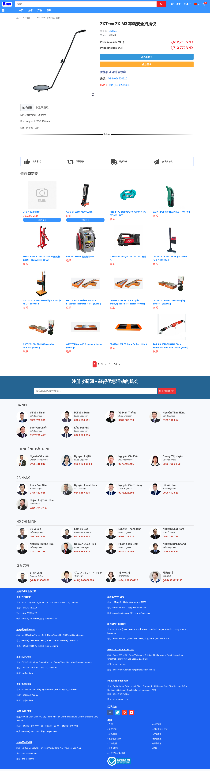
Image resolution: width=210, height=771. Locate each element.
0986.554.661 (82, 422)
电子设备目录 (114, 741)
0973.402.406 (126, 466)
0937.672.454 (37, 538)
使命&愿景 (113, 750)
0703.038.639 (126, 538)
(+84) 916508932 (39, 582)
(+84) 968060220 (84, 582)
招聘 (155, 750)
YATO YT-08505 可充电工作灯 (81, 211)
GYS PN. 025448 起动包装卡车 (81, 256)
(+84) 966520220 (29, 615)
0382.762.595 (37, 422)
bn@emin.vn (27, 675)
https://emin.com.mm (159, 640)
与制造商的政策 (160, 731)
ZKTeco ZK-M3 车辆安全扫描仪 (46, 18)
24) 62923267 (123, 84)
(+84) (111, 78)
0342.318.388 (37, 553)
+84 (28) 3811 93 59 (50, 642)
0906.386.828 (82, 553)
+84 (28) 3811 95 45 (30, 648)
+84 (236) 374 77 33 (69, 728)
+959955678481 (135, 640)
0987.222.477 (37, 437)
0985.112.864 (170, 422)
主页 (21, 10)
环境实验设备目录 (116, 755)
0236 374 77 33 (39, 509)
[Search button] (161, 4)
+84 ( (112, 84)
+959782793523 (120, 640)
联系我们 (112, 736)
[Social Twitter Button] (117, 714)
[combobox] (84, 4)
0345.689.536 (82, 494)
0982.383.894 (126, 422)
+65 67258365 (139, 609)
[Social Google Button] (124, 714)
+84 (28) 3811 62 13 (69, 642)
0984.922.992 (126, 553)
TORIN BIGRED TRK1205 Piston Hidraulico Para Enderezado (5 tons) (169, 346)
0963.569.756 (82, 437)
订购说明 (112, 745)
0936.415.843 (37, 466)
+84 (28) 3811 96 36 (30, 642)
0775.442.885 (37, 494)
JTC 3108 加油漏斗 (32, 211)
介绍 (30, 10)
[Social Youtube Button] (132, 714)
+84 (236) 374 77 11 (30, 728)
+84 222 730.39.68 (30, 670)
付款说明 (157, 726)
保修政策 (157, 741)
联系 (49, 10)
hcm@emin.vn (51, 648)
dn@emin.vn (51, 733)
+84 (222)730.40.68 (48, 670)
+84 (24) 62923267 (30, 610)
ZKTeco (113, 31)
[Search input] (84, 4)
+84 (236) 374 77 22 (50, 728)
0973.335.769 (170, 538)
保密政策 (112, 731)
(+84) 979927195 (172, 582)
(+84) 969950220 (128, 582)
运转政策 (157, 736)
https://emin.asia (142, 615)
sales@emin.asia (120, 615)
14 (115, 366)
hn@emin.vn (51, 620)
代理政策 (157, 745)
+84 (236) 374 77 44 (30, 733)
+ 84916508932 (119, 609)
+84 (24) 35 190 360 (30, 620)
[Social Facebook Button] (110, 714)
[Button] (3, 10)
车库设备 (27, 18)
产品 (39, 10)
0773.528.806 (126, 494)
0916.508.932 (82, 538)
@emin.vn (28, 702)
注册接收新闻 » (166, 393)
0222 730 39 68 (83, 466)
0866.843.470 (170, 553)
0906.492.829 (170, 494)
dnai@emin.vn (28, 761)
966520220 (120, 78)
